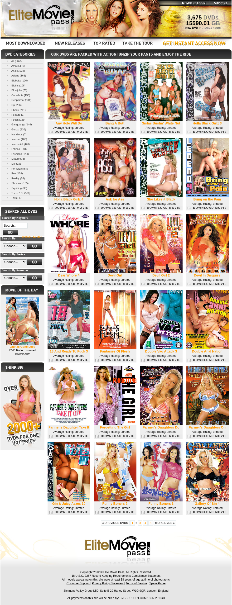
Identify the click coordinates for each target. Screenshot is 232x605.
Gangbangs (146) (19, 124)
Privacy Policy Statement (108, 583)
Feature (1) (15, 114)
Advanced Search (30, 236)
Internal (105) (16, 139)
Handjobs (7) (16, 134)
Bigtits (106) (15, 85)
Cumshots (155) (18, 95)
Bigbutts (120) (17, 80)
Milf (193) (14, 163)
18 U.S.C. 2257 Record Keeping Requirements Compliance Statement (116, 575)
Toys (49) (14, 197)
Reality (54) (15, 178)
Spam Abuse (157, 583)
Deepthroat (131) (18, 99)
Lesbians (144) (17, 153)
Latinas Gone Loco (22, 346)
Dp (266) (14, 104)
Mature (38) (15, 158)
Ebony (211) (16, 109)
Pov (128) (14, 173)
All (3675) (14, 60)
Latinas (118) (16, 148)
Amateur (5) (15, 65)
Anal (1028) (15, 70)
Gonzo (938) (16, 129)
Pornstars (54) (17, 168)
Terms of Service (136, 583)
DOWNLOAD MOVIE (68, 131)
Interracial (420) (18, 144)
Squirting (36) (16, 188)
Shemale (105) (17, 183)
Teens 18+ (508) (18, 193)
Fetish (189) (15, 119)
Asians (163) (16, 75)
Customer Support (78, 583)
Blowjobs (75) (16, 90)
